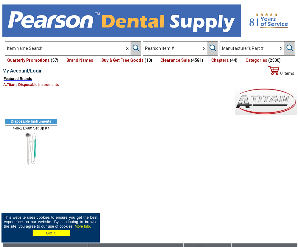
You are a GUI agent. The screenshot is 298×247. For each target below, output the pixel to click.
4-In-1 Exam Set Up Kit (31, 128)
